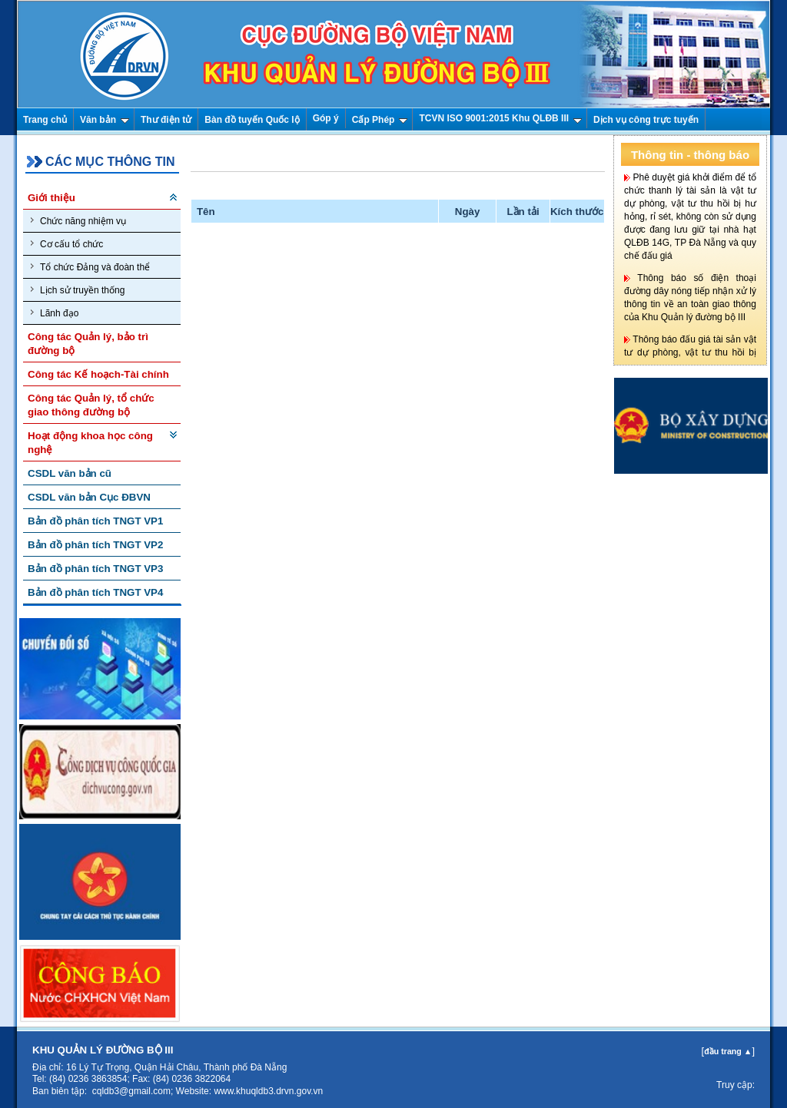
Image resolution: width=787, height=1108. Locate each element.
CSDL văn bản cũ (69, 473)
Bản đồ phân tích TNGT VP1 (95, 521)
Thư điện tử (166, 119)
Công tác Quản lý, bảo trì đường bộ (88, 343)
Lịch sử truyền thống (78, 290)
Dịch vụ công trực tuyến (646, 119)
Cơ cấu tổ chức (67, 244)
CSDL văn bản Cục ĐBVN (89, 497)
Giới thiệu (51, 197)
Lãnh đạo (54, 313)
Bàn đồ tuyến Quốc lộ (251, 119)
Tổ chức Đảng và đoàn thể (90, 267)
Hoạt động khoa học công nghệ (90, 442)
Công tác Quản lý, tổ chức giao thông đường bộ (91, 405)
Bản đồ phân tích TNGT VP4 (95, 592)
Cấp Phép (380, 119)
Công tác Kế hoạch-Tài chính (98, 374)
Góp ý (326, 118)
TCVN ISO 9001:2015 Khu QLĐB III (500, 118)
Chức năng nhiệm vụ (78, 221)
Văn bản (104, 119)
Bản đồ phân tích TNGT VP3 (95, 568)
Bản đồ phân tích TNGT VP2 (95, 545)
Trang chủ (45, 119)
